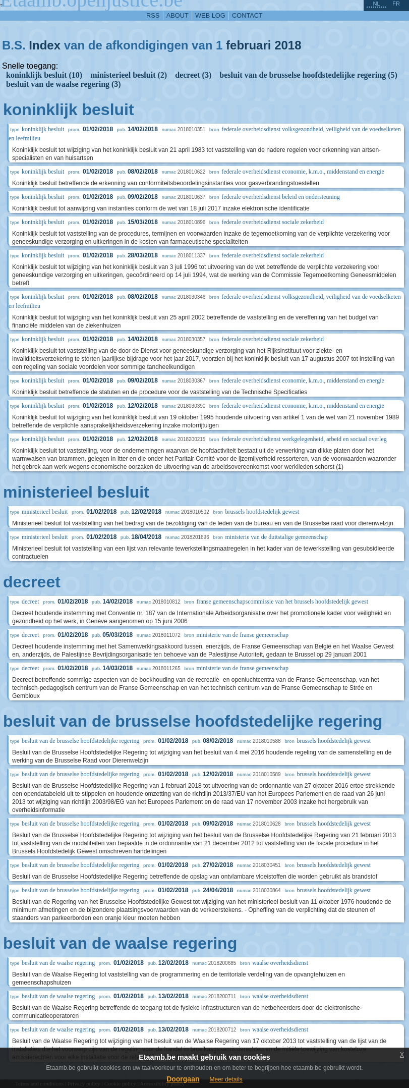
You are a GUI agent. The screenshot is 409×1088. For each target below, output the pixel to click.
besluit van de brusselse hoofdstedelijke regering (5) (308, 75)
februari (248, 45)
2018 (287, 45)
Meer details (225, 1079)
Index (45, 45)
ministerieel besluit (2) (128, 75)
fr (396, 4)
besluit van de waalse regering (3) (63, 84)
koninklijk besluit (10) (44, 75)
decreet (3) (193, 75)
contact (247, 15)
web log (210, 15)
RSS (152, 15)
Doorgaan (182, 1079)
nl (376, 4)
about (177, 15)
